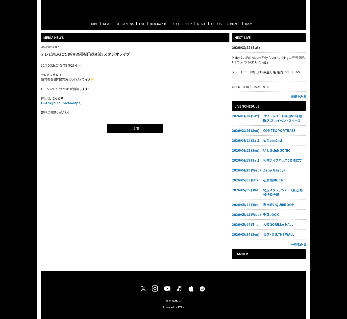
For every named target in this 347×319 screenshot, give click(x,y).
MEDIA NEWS (125, 24)
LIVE (142, 24)
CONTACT (233, 24)
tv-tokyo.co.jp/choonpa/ (61, 103)
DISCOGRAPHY (182, 24)
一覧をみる (298, 244)
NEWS (107, 24)
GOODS (216, 24)
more (248, 24)
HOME (94, 24)
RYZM (181, 307)
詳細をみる (298, 96)
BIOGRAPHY (158, 24)
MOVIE (201, 24)
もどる (135, 128)
